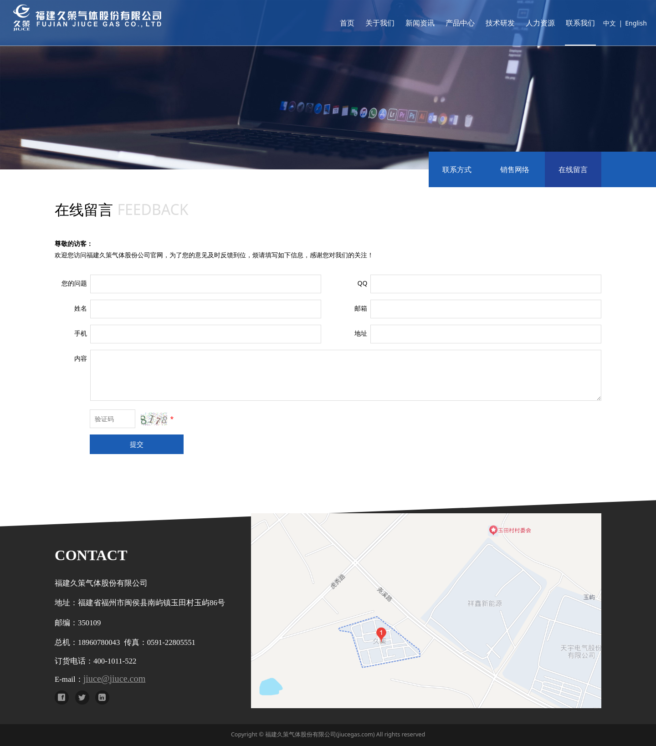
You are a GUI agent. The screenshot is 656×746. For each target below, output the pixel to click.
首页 (334, 23)
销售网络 (514, 169)
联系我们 (567, 23)
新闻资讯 (406, 23)
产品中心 (446, 23)
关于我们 (366, 23)
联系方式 (457, 169)
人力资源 (527, 23)
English (623, 23)
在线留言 (573, 169)
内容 (80, 358)
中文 (596, 23)
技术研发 (487, 23)
